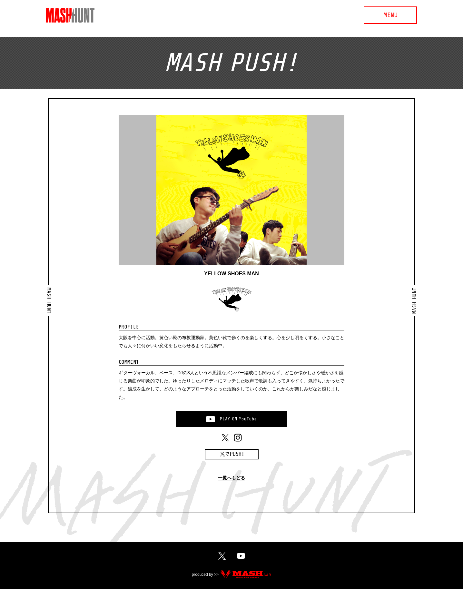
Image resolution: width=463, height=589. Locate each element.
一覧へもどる (231, 478)
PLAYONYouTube (238, 419)
